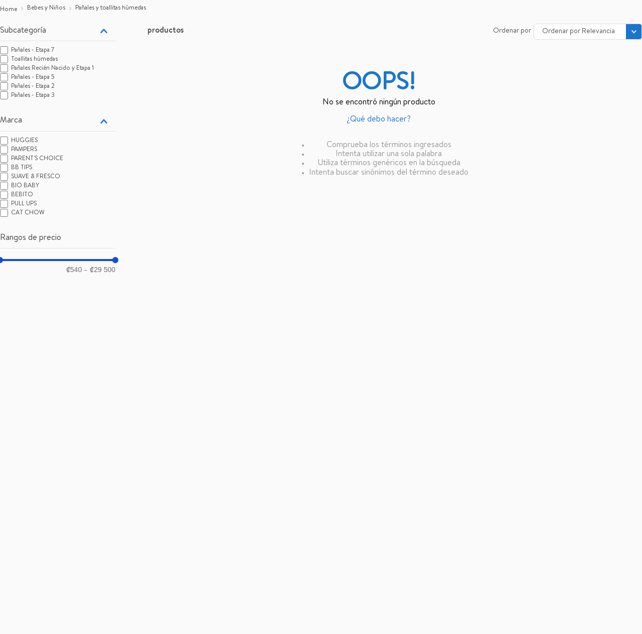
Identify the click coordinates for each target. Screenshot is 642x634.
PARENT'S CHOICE (37, 159)
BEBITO (22, 195)
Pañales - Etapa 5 (32, 78)
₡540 (74, 270)
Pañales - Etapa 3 (33, 96)
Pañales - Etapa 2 (33, 87)
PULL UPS (24, 204)
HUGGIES (24, 141)
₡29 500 (99, 270)
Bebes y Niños (46, 9)
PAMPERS (24, 150)
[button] (57, 31)
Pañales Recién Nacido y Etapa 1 (52, 69)
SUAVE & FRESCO (35, 177)
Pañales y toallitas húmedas (110, 9)
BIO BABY (25, 186)
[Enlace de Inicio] (8, 10)
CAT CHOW (28, 213)
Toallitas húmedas (34, 60)
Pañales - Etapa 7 (32, 51)
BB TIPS (21, 168)
